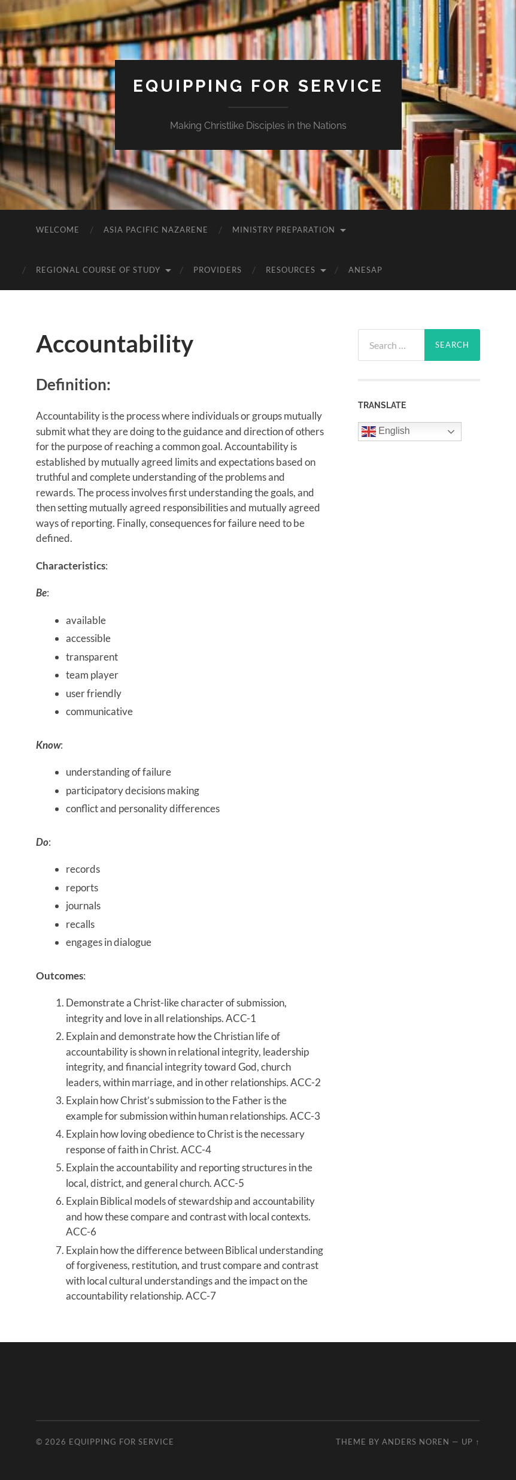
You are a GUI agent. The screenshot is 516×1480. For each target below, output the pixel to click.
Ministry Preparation (283, 229)
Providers (217, 270)
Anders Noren (416, 1441)
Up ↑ (470, 1441)
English (386, 431)
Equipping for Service (258, 86)
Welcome (58, 229)
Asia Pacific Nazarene (156, 229)
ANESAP (365, 270)
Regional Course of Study (98, 270)
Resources (290, 270)
